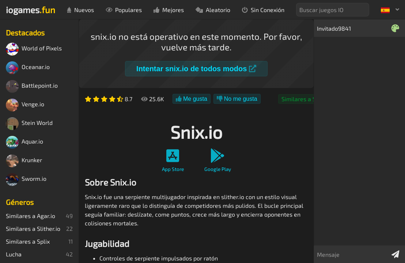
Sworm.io (26, 179)
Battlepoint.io (32, 86)
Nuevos (80, 9)
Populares (124, 9)
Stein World (29, 123)
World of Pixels (34, 49)
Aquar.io (24, 142)
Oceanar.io (28, 67)
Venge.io (25, 105)
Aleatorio (213, 9)
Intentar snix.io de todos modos (196, 69)
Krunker (24, 161)
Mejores (169, 9)
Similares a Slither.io (308, 98)
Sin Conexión (263, 9)
